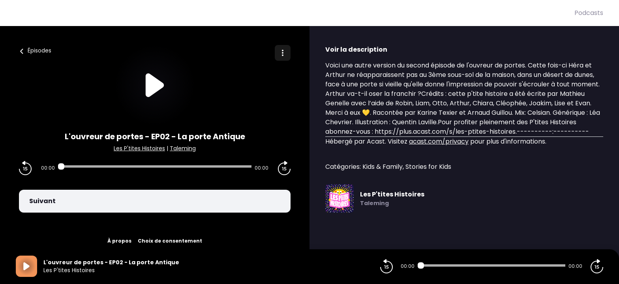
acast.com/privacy (439, 141)
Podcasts (588, 12)
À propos (119, 240)
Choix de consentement (170, 240)
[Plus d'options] (283, 53)
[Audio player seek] (154, 166)
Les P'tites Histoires (139, 148)
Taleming (183, 148)
